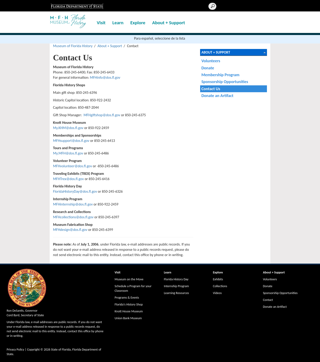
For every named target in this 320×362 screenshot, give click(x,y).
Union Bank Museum (128, 318)
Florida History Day (176, 279)
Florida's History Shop (129, 304)
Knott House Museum (129, 311)
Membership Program (220, 74)
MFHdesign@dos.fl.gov (70, 229)
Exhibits (218, 279)
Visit (101, 23)
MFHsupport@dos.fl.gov (71, 140)
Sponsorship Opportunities (224, 81)
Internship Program (176, 286)
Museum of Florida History (73, 46)
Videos (217, 293)
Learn (118, 23)
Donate (207, 67)
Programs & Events (127, 298)
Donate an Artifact (217, 95)
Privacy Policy (15, 349)
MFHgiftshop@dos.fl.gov (102, 115)
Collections (220, 286)
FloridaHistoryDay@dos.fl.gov (75, 191)
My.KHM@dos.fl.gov (68, 128)
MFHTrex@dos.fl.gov (69, 179)
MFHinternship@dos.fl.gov (73, 204)
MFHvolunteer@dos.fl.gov (72, 166)
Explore (137, 23)
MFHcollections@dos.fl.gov (73, 217)
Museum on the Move (129, 279)
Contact (268, 300)
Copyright (33, 349)
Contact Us (210, 88)
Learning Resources (176, 293)
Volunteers (210, 60)
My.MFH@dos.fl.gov (68, 153)
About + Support (168, 23)
